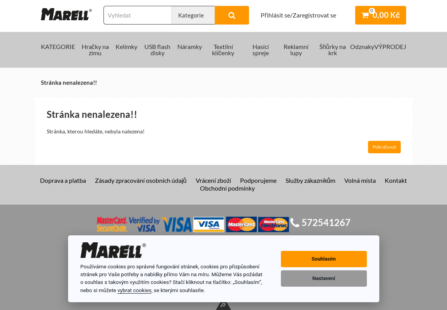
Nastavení (323, 278)
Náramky (189, 46)
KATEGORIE (58, 46)
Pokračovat (384, 147)
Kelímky (126, 46)
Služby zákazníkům (311, 180)
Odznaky (362, 46)
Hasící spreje (260, 49)
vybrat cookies (134, 290)
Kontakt (396, 180)
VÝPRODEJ (390, 46)
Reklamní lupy (296, 49)
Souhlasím (324, 259)
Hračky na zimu (95, 49)
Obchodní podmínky (227, 188)
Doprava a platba (63, 180)
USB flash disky (157, 49)
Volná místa (360, 180)
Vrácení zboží (213, 180)
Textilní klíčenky (223, 49)
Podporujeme (258, 180)
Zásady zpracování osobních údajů (141, 180)
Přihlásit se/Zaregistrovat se (298, 15)
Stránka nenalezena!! (69, 82)
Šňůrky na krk (332, 49)
